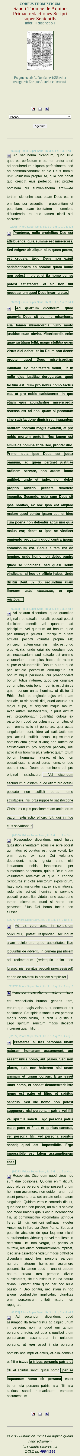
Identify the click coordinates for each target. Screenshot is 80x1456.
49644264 (47, 1451)
